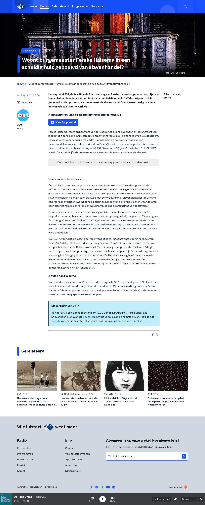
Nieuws (44, 6)
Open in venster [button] (192, 499)
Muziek (21, 465)
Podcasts (97, 6)
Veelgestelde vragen (77, 454)
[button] (92, 499)
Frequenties (24, 448)
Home (33, 6)
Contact (70, 448)
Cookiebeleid (175, 487)
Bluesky (136, 321)
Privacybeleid (50, 487)
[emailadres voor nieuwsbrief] (147, 456)
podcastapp (90, 317)
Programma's (80, 6)
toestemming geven (108, 162)
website (56, 321)
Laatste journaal (161, 499)
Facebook (122, 321)
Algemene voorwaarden (29, 487)
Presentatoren (25, 459)
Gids (54, 6)
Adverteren (72, 465)
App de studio (73, 459)
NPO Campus (73, 471)
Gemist (64, 6)
